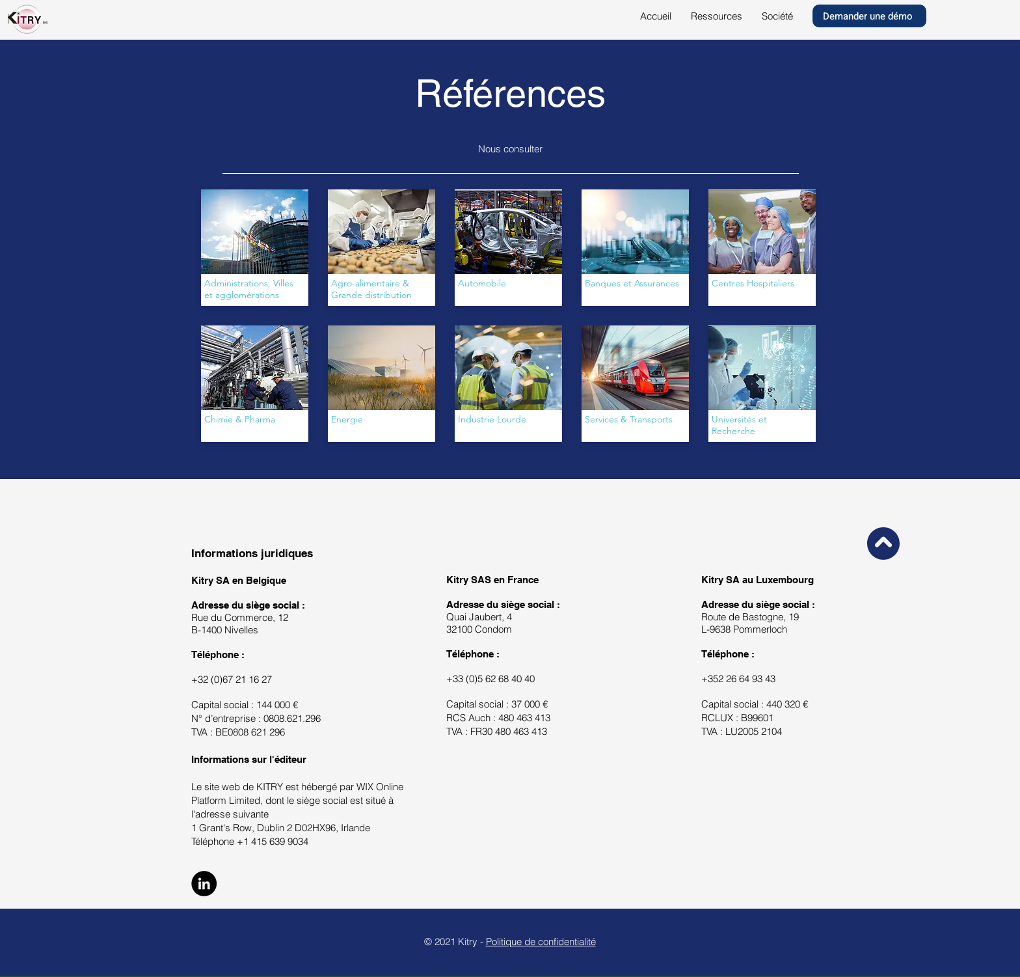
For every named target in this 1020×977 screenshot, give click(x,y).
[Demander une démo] (869, 16)
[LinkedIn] (204, 883)
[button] (716, 16)
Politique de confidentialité (541, 941)
